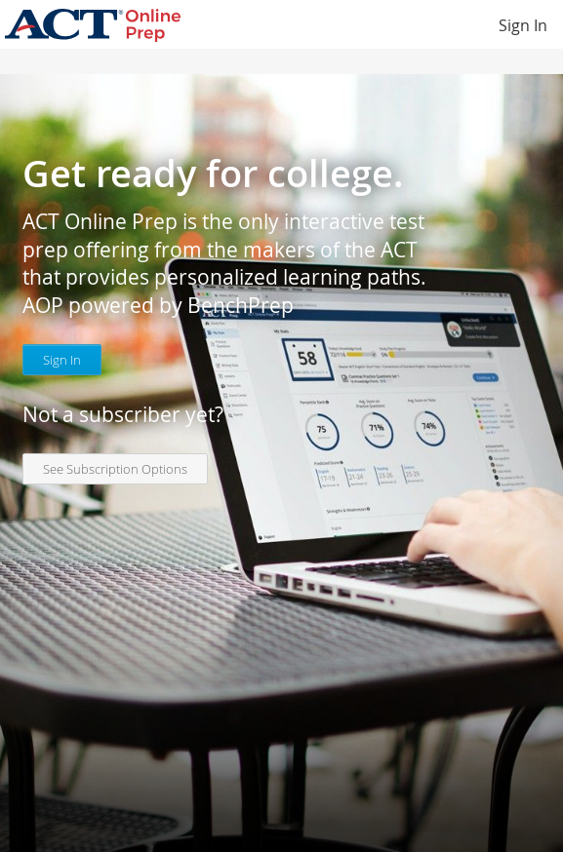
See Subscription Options (115, 469)
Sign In (523, 25)
